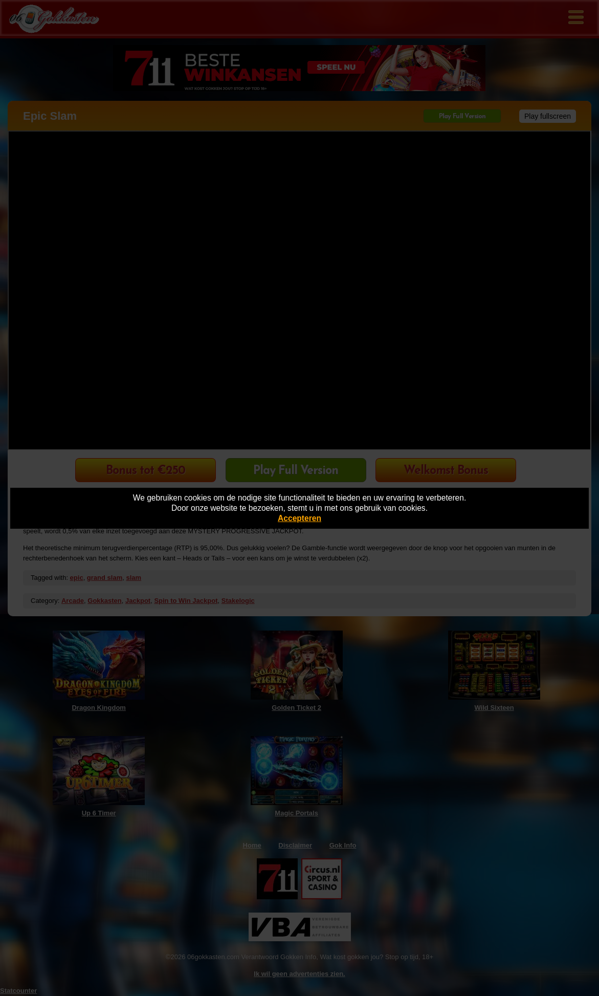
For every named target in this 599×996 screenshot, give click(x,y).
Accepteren (299, 518)
